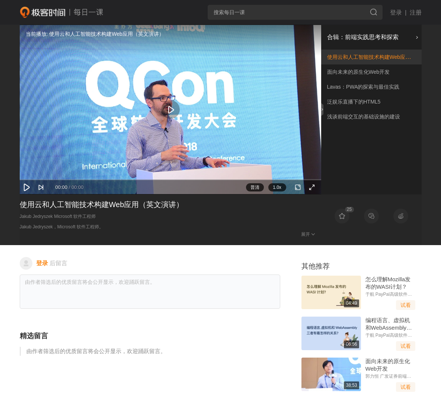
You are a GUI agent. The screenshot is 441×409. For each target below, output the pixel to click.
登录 (396, 12)
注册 (416, 12)
